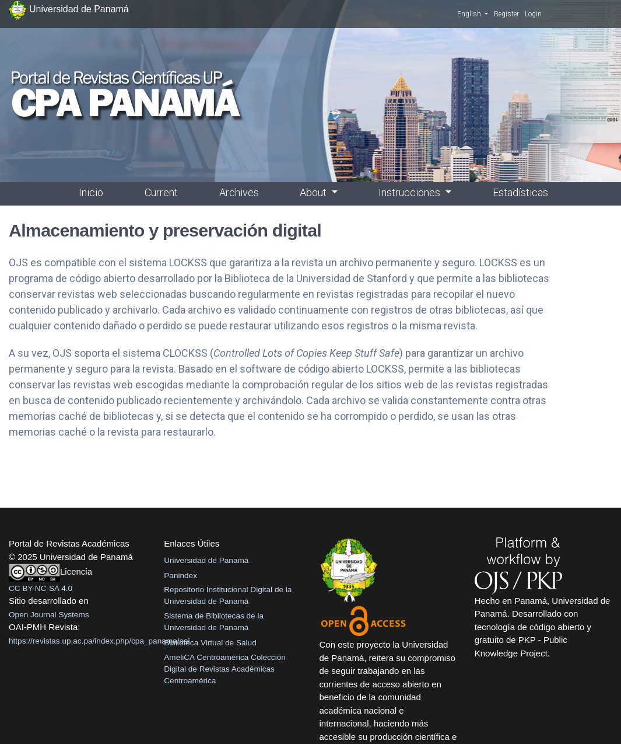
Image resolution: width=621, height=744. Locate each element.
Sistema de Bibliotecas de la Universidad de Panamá (214, 621)
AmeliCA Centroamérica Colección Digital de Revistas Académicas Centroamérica (225, 669)
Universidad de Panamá (206, 560)
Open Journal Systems (49, 614)
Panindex (180, 575)
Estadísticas (520, 192)
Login (533, 14)
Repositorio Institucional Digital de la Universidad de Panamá (228, 595)
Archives (239, 192)
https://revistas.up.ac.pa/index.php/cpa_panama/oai (99, 641)
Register (506, 14)
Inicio (91, 192)
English (472, 13)
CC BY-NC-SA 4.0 (40, 588)
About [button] (314, 192)
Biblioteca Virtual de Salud (210, 642)
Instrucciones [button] (410, 192)
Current (161, 192)
